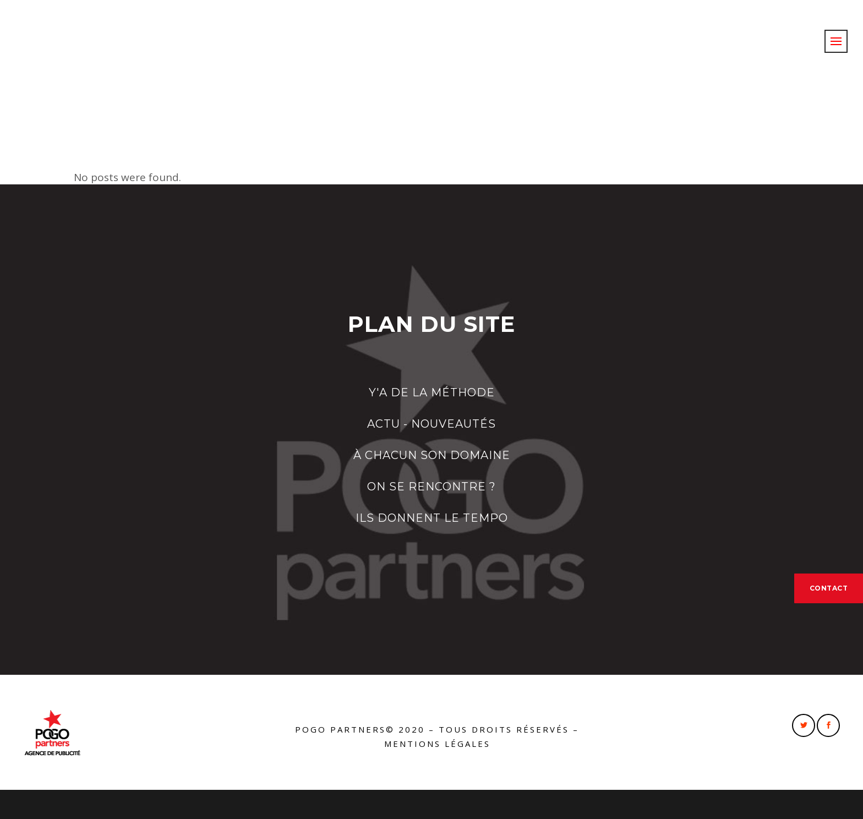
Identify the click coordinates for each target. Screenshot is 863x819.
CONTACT (829, 588)
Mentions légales (437, 743)
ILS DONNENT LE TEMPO (432, 518)
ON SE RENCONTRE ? (431, 486)
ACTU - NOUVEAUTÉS (431, 423)
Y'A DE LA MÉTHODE (432, 392)
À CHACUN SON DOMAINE (431, 455)
